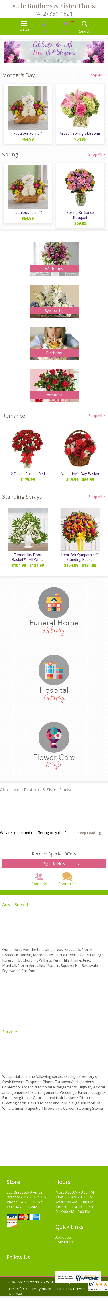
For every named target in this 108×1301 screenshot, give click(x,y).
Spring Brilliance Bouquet (81, 215)
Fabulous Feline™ (27, 134)
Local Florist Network (74, 1294)
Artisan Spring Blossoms (81, 134)
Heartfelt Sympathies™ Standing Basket (81, 557)
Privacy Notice (43, 1294)
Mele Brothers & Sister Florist (54, 6)
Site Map (16, 1299)
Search (78, 31)
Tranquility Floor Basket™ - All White (27, 557)
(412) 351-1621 (54, 13)
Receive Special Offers (54, 853)
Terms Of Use (18, 1294)
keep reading (89, 832)
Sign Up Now (54, 863)
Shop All (97, 75)
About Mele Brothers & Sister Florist (36, 789)
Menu (30, 30)
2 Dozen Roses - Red (27, 473)
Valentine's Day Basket (81, 473)
